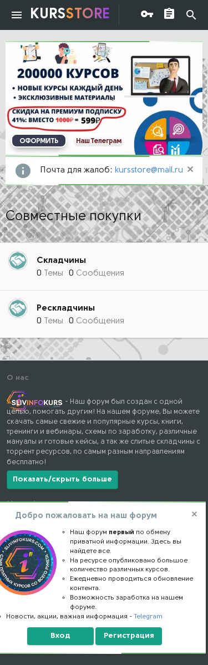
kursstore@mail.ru (149, 170)
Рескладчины (66, 308)
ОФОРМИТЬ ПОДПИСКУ (38, 143)
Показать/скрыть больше (62, 479)
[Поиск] (191, 15)
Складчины (61, 260)
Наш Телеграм (98, 141)
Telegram (148, 616)
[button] (17, 15)
